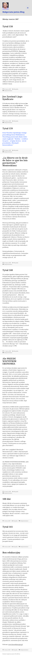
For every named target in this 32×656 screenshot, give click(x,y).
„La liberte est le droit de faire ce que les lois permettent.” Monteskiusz (15, 161)
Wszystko (16, 89)
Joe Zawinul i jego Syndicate (12, 98)
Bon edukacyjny (11, 552)
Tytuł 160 (7, 270)
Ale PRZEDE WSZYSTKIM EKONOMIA (9, 361)
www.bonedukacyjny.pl (15, 644)
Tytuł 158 (7, 26)
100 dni (6, 498)
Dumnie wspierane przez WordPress (11, 654)
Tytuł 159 (7, 128)
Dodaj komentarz (8, 90)
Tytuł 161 (7, 526)
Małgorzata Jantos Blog (13, 12)
